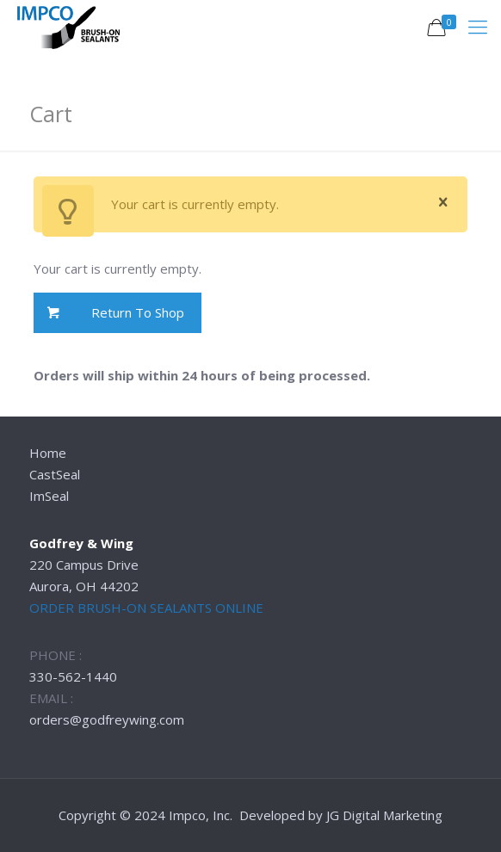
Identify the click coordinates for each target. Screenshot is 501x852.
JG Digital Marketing (384, 815)
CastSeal (54, 474)
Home (47, 452)
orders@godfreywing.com (106, 719)
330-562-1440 (73, 676)
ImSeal (49, 495)
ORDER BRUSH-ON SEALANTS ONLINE (146, 607)
